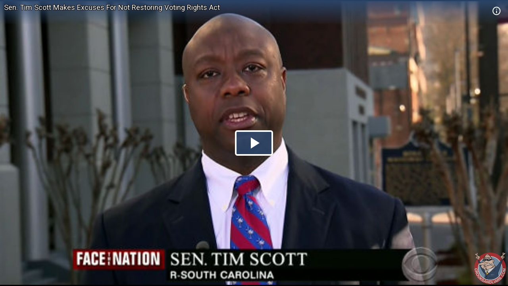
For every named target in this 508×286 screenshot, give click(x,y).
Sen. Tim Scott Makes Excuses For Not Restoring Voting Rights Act (112, 7)
